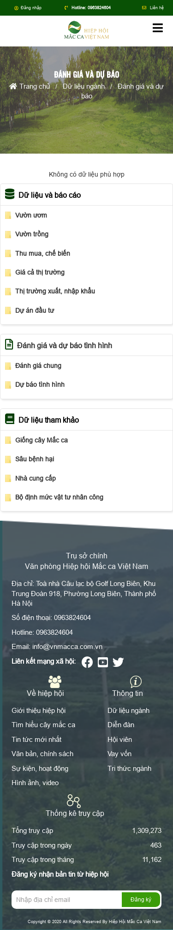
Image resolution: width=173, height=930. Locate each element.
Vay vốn (119, 754)
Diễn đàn (120, 725)
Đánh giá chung (38, 365)
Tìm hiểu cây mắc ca (43, 725)
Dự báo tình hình (40, 384)
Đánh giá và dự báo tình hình (64, 345)
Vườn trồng (31, 234)
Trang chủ (29, 87)
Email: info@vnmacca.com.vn (57, 646)
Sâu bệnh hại (34, 459)
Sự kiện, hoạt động (40, 768)
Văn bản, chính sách (42, 754)
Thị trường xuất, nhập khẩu (55, 291)
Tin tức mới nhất (36, 739)
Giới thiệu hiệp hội (39, 710)
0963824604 (99, 8)
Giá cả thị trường (40, 272)
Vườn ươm (31, 215)
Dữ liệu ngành (84, 87)
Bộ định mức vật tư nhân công (59, 497)
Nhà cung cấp (35, 478)
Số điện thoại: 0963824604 (51, 617)
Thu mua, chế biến (42, 253)
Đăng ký (141, 899)
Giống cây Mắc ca (41, 440)
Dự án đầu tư (34, 310)
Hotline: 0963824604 (42, 632)
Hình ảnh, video (35, 782)
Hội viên (119, 739)
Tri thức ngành (129, 768)
